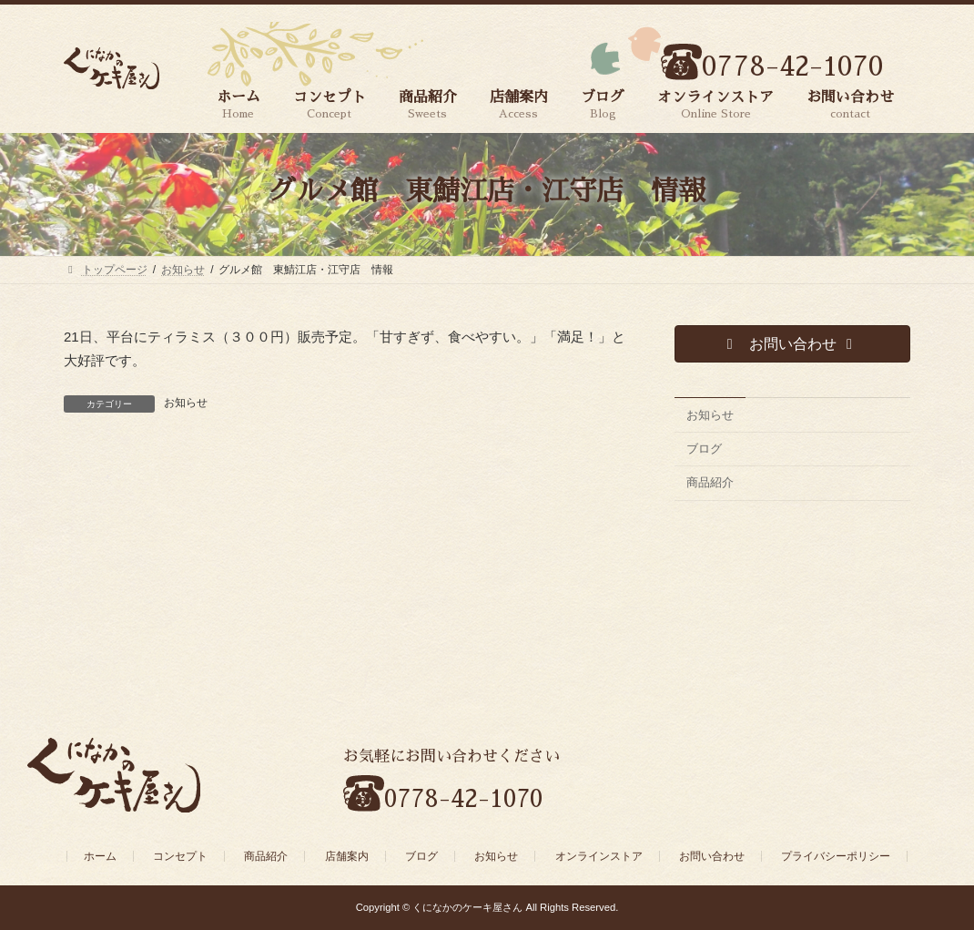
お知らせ (186, 402)
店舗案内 (347, 856)
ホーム (100, 856)
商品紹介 (710, 483)
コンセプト (180, 856)
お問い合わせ (712, 856)
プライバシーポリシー (835, 856)
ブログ (704, 448)
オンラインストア (599, 856)
